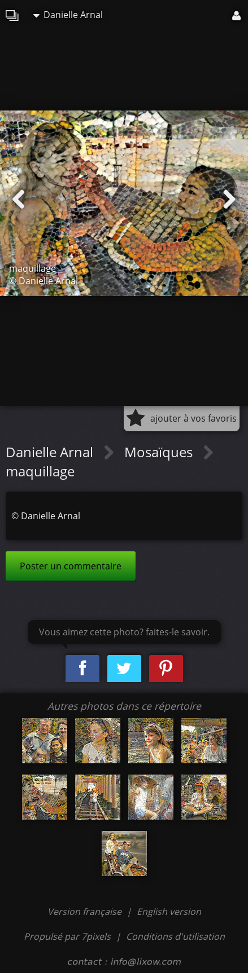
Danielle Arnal (68, 14)
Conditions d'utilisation (175, 936)
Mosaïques (160, 452)
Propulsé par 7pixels (67, 936)
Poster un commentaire (70, 566)
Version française (85, 911)
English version (169, 911)
